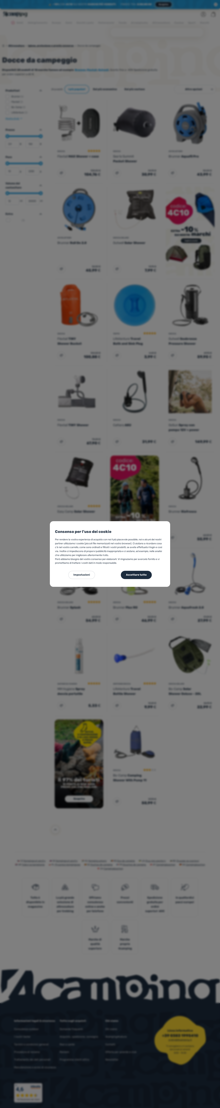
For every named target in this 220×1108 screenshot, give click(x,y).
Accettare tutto (136, 574)
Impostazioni (81, 574)
